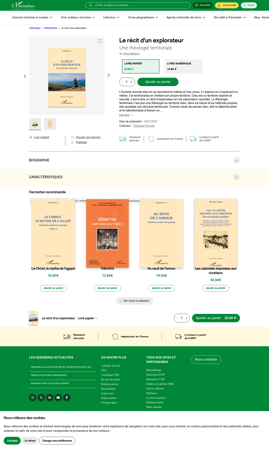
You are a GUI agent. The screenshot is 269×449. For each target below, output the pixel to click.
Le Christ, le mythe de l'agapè (53, 269)
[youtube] (58, 398)
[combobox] (89, 318)
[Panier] (249, 5)
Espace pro (107, 394)
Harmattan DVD (155, 375)
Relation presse (109, 384)
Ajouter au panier (158, 82)
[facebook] (66, 398)
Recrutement (108, 389)
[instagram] (32, 398)
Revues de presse (110, 380)
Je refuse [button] (29, 440)
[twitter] (41, 398)
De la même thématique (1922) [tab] (129, 201)
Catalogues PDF (110, 375)
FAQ (104, 370)
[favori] (72, 261)
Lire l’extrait (39, 137)
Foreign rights (109, 403)
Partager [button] (79, 142)
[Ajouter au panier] (53, 289)
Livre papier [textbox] (86, 319)
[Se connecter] (227, 5)
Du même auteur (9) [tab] (87, 201)
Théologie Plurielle (144, 126)
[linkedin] (49, 398)
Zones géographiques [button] (139, 17)
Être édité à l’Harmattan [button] (224, 17)
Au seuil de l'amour (161, 269)
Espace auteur (109, 398)
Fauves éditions (155, 389)
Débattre (107, 269)
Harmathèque (153, 370)
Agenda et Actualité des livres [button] (181, 17)
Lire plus (124, 115)
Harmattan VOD (155, 379)
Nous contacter (206, 360)
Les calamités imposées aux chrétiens (215, 271)
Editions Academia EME (160, 384)
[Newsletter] (203, 5)
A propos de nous (111, 366)
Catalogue (35, 28)
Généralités (50, 28)
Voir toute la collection (136, 302)
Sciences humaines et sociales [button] (30, 17)
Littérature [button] (108, 17)
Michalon (151, 393)
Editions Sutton (155, 403)
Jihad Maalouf (131, 54)
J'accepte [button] (12, 440)
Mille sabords (154, 407)
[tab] (141, 67)
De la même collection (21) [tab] (49, 201)
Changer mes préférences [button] (57, 440)
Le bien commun (155, 398)
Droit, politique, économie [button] (75, 17)
